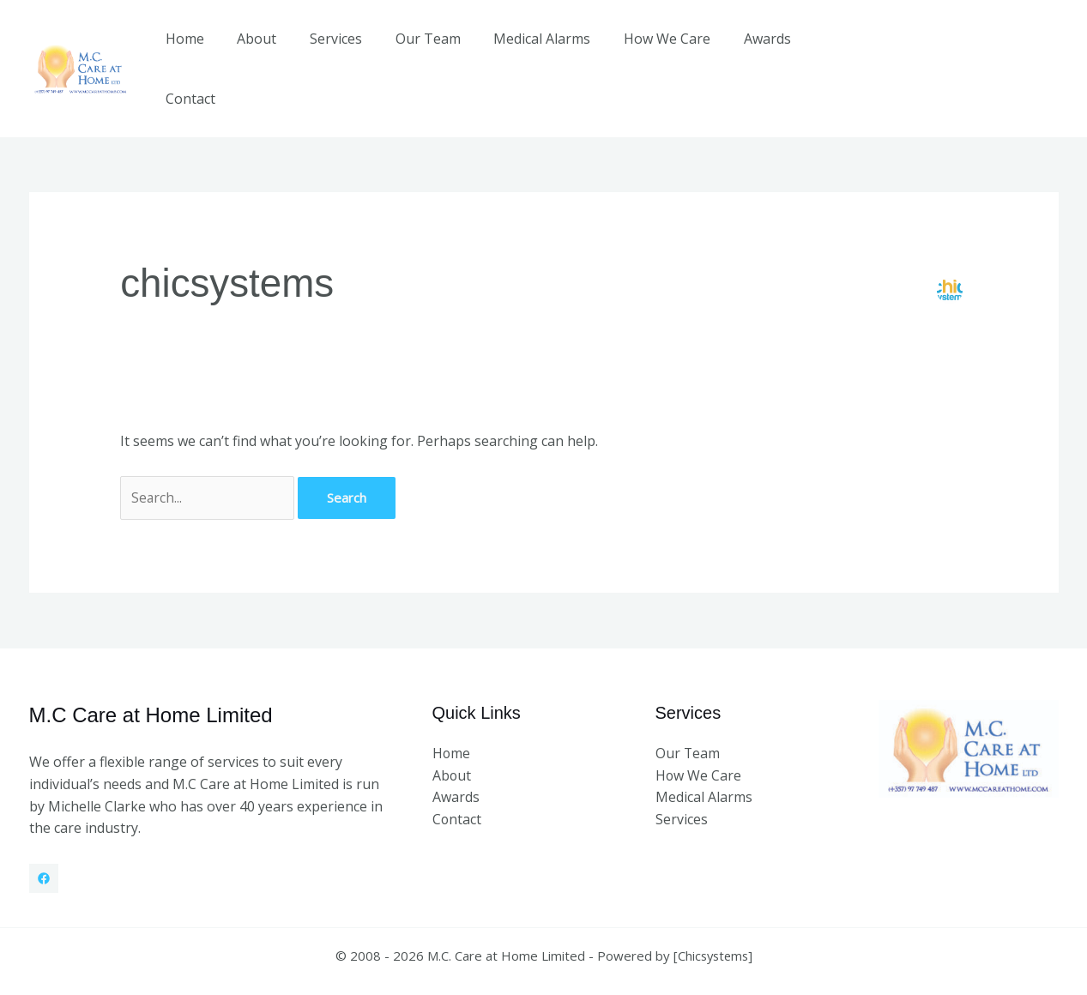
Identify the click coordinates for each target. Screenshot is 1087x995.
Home (198, 50)
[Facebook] (43, 842)
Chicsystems (712, 919)
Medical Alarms (533, 50)
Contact (823, 50)
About (265, 50)
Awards (746, 50)
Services (338, 50)
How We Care (652, 50)
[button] (969, 50)
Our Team (424, 50)
